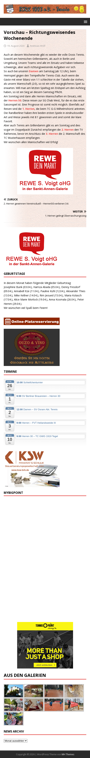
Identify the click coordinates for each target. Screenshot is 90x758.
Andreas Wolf (37, 45)
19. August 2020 (15, 45)
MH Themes (68, 754)
